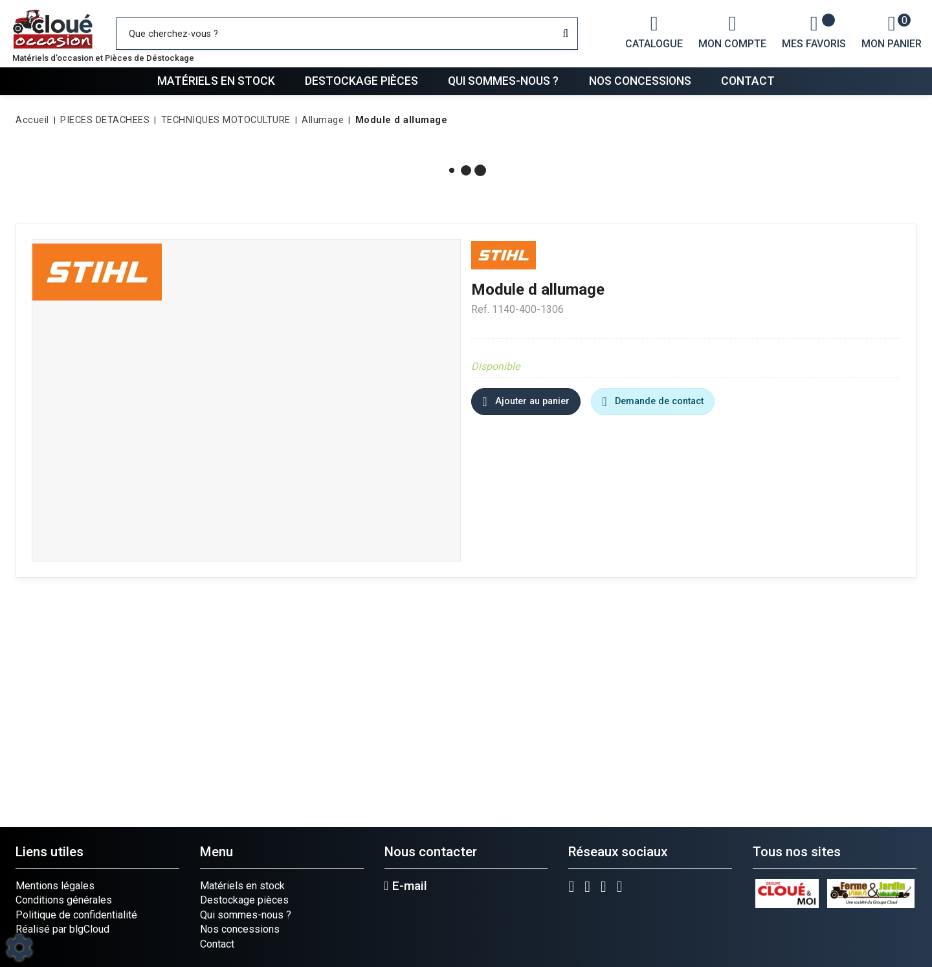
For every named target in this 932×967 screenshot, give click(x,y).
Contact (748, 80)
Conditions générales (64, 900)
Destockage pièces (361, 80)
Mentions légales (55, 886)
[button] (399, 120)
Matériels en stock (216, 80)
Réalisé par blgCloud (62, 929)
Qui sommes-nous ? (503, 80)
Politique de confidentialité (76, 915)
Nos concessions (640, 80)
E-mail (405, 886)
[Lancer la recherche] (565, 33)
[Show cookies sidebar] (19, 948)
